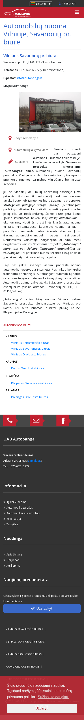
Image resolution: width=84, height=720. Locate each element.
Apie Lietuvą (14, 554)
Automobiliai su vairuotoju (23, 513)
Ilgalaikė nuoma (16, 502)
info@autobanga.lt (29, 78)
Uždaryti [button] (42, 708)
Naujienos (12, 560)
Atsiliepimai (13, 566)
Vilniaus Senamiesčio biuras (30, 343)
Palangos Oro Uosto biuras (29, 397)
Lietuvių (41, 4)
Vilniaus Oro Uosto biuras (28, 354)
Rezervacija (13, 519)
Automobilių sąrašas (19, 507)
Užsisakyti (42, 608)
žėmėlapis (34, 461)
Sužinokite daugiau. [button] (53, 697)
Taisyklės (12, 524)
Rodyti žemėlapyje (26, 138)
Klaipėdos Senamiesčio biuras (31, 383)
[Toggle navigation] (76, 12)
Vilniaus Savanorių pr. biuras (30, 348)
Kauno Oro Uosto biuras (27, 368)
